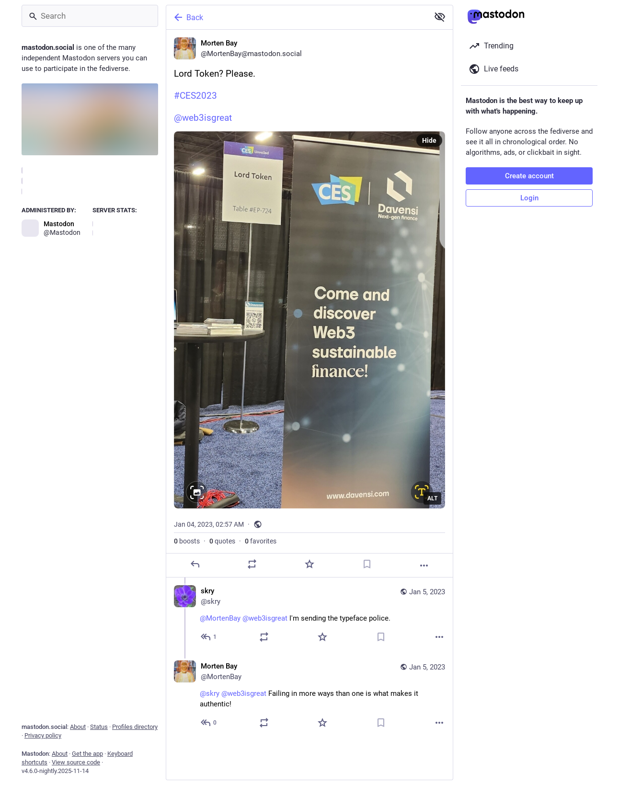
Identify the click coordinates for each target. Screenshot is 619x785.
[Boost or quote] (252, 564)
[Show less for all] (440, 16)
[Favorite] (309, 564)
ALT (432, 498)
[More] (424, 565)
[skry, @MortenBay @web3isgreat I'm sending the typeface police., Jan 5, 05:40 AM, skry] (309, 615)
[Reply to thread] (209, 637)
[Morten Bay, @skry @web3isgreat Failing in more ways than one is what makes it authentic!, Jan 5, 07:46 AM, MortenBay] (309, 696)
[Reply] (195, 564)
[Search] (90, 16)
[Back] (296, 17)
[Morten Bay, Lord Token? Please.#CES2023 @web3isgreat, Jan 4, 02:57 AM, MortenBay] (309, 303)
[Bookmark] (367, 564)
